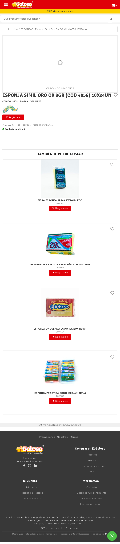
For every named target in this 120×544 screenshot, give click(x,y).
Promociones (47, 436)
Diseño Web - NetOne (22, 534)
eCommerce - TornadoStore (45, 534)
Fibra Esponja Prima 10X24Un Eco (60, 200)
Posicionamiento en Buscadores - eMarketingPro (82, 534)
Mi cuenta (31, 487)
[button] (114, 4)
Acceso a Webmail (91, 498)
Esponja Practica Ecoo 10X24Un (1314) (60, 393)
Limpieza (13, 29)
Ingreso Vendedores (91, 504)
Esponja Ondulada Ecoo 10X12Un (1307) (60, 328)
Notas (91, 471)
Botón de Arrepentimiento (92, 492)
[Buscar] (111, 19)
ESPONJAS (26, 29)
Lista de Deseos (32, 498)
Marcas (74, 436)
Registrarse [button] (14, 117)
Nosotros (62, 436)
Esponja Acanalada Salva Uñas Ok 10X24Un (60, 264)
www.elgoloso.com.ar (73, 523)
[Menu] (5, 4)
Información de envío (92, 465)
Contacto (91, 487)
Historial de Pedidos (31, 492)
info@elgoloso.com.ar (46, 523)
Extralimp (35, 101)
